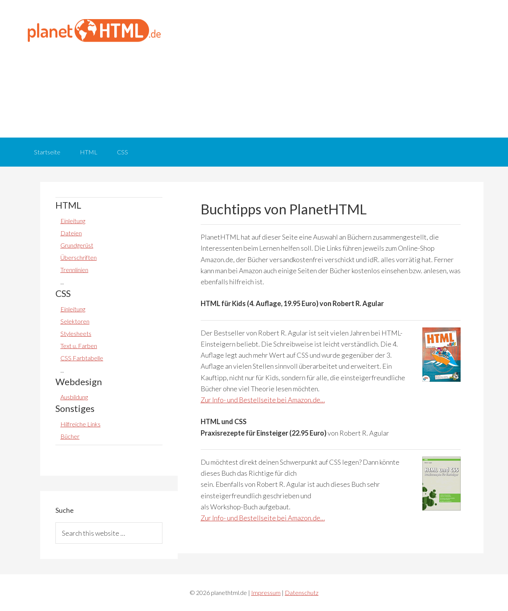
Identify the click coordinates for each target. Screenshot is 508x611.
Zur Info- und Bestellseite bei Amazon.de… (263, 399)
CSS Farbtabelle (81, 357)
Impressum (266, 592)
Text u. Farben (78, 345)
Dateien (71, 233)
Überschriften (78, 257)
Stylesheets (75, 333)
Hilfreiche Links (80, 424)
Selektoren (74, 321)
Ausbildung (74, 396)
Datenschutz (301, 592)
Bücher (70, 436)
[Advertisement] (331, 68)
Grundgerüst (76, 245)
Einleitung (72, 220)
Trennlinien (74, 269)
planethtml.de (93, 30)
